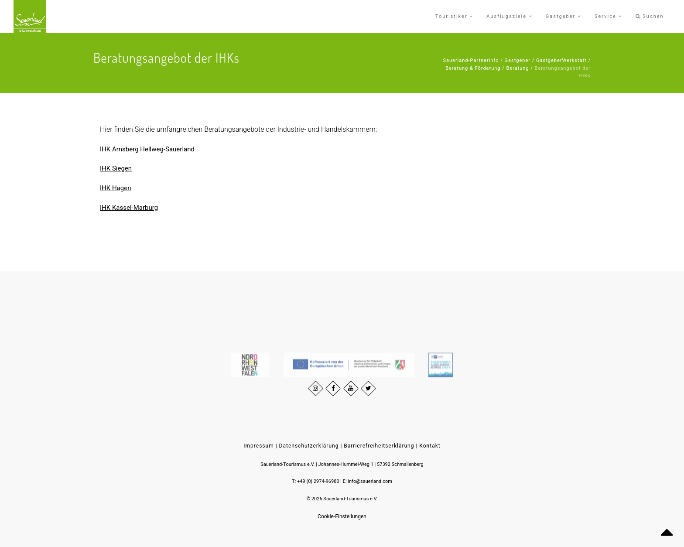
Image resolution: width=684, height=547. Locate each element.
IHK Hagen (115, 188)
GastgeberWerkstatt (561, 60)
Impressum (258, 446)
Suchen (650, 16)
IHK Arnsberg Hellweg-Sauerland (147, 149)
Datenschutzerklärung (309, 446)
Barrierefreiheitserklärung (379, 446)
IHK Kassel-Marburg (129, 208)
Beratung (517, 68)
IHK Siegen (116, 168)
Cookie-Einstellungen (342, 516)
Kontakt (429, 446)
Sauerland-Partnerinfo (471, 60)
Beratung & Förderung (472, 68)
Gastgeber (518, 60)
